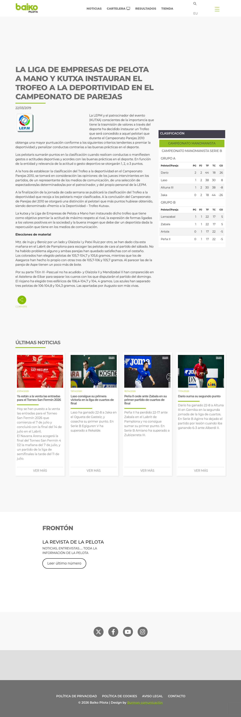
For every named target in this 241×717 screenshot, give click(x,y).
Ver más (40, 470)
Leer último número (64, 563)
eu (195, 13)
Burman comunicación (145, 702)
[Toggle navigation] (217, 9)
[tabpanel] (191, 199)
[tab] (191, 143)
